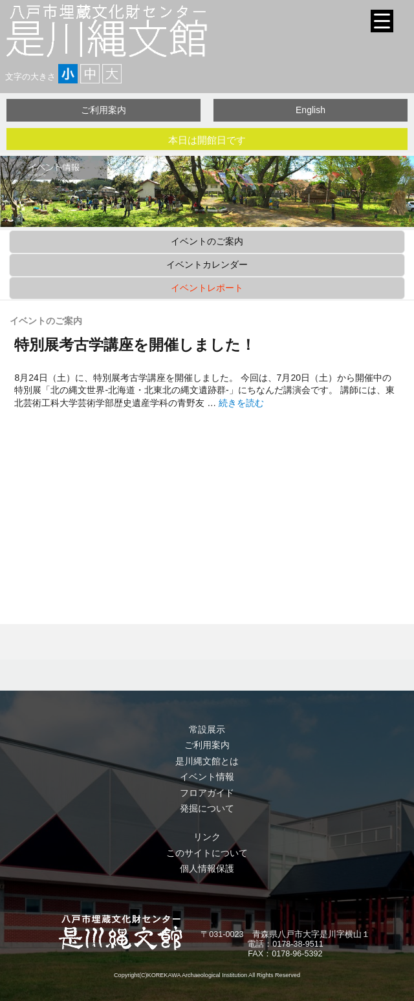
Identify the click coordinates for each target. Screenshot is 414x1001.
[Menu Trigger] (382, 21)
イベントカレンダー (207, 264)
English (310, 110)
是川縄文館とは (207, 761)
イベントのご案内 (207, 241)
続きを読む (241, 403)
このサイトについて (207, 853)
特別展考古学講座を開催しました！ (135, 344)
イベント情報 (207, 776)
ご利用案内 (103, 110)
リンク (207, 837)
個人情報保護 (207, 868)
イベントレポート (207, 288)
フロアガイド (207, 793)
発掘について (207, 808)
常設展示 (207, 729)
